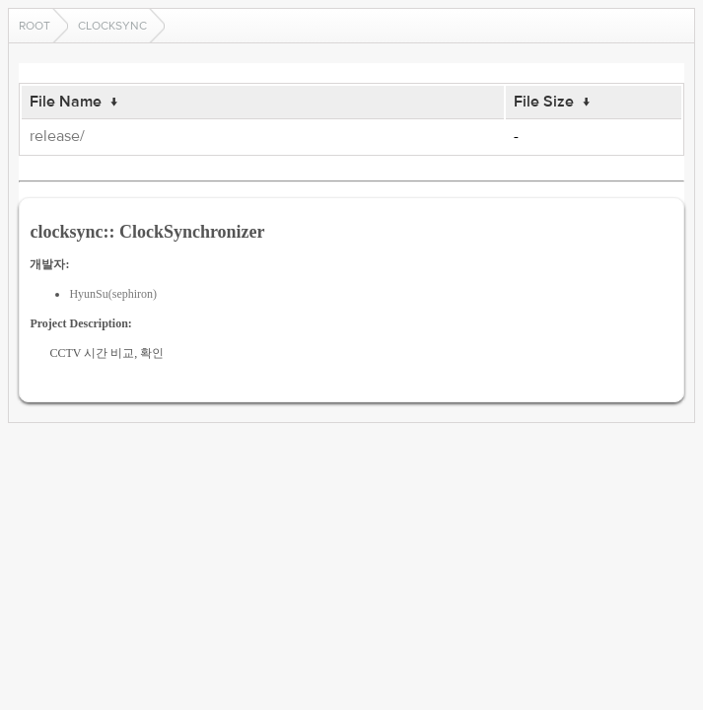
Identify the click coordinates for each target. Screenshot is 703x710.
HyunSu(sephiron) (113, 294)
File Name (66, 101)
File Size (544, 101)
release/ (57, 136)
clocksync (112, 26)
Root (34, 26)
